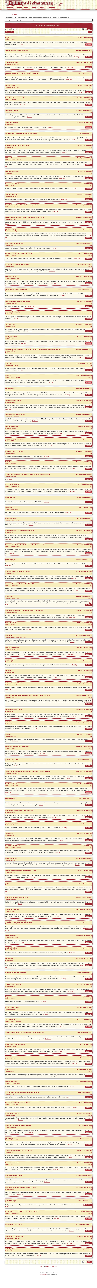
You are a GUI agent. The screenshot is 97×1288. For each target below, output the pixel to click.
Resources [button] (53, 8)
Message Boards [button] (39, 8)
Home (42, 1266)
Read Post (88, 44)
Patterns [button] (10, 8)
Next (89, 29)
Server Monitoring (43, 1274)
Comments (53, 1266)
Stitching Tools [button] (23, 8)
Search (47, 1266)
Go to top (21, 44)
